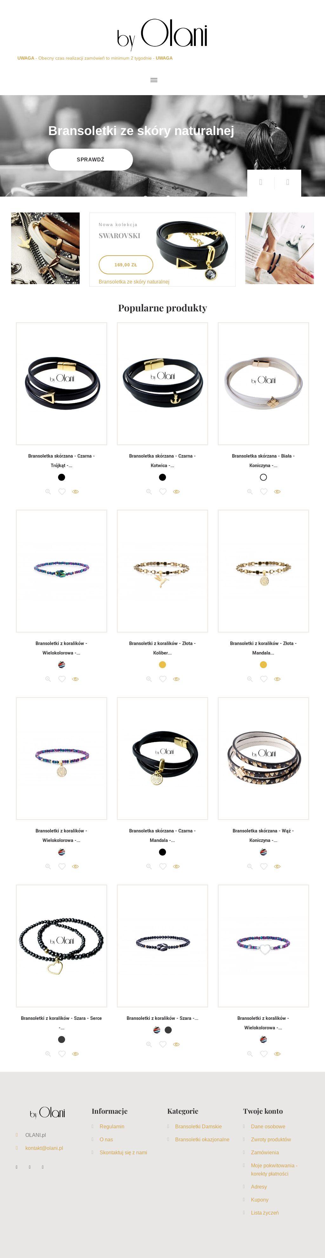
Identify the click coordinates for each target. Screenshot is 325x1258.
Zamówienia (265, 1152)
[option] (162, 146)
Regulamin (112, 1126)
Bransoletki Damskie (198, 1126)
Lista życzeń (265, 1213)
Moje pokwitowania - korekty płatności (274, 1170)
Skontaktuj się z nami (124, 1152)
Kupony (260, 1200)
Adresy (259, 1187)
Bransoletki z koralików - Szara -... (162, 1018)
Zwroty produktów (271, 1139)
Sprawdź (91, 160)
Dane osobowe (268, 1126)
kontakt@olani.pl (44, 1148)
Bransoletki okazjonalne (202, 1139)
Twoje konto (263, 1111)
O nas (106, 1139)
